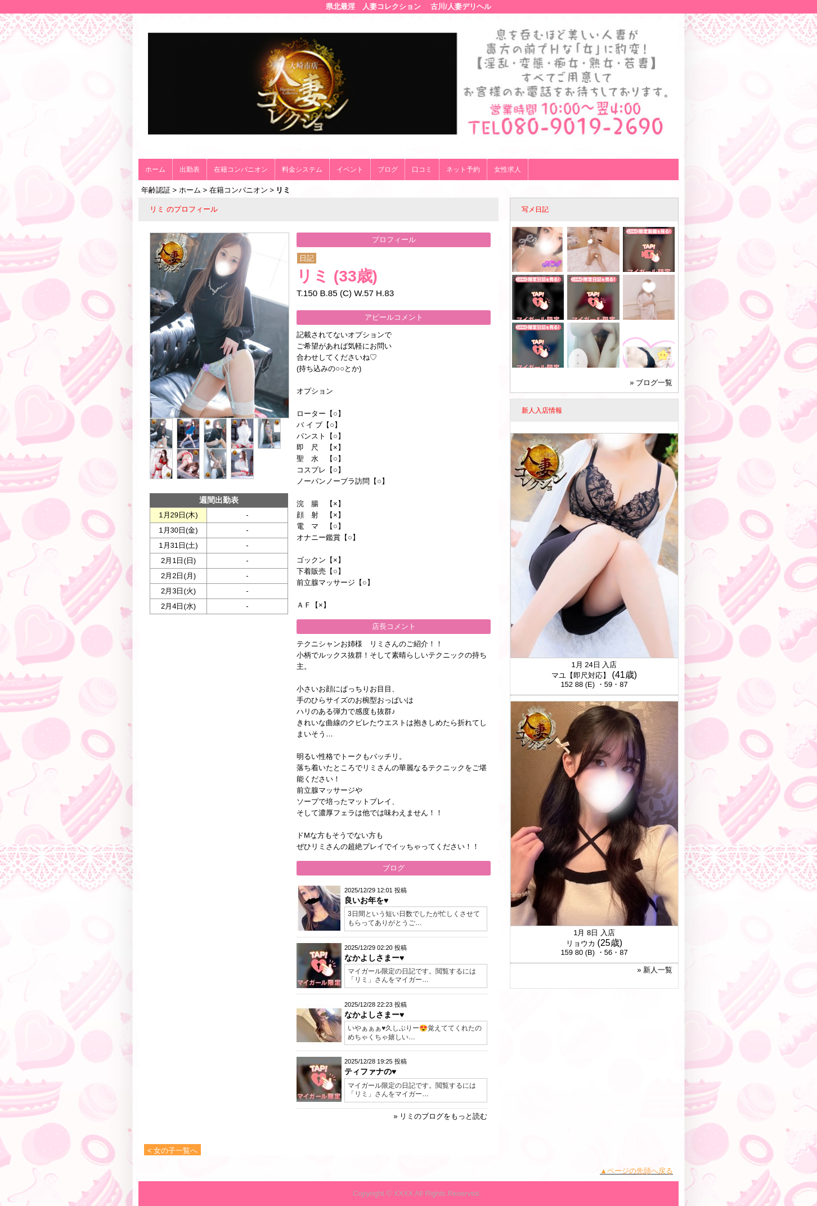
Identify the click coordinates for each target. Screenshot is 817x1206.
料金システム (302, 169)
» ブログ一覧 (651, 382)
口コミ (422, 169)
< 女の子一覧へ (172, 1150)
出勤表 (189, 169)
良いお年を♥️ (366, 900)
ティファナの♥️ (370, 1071)
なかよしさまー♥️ (374, 957)
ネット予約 (463, 169)
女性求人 (507, 169)
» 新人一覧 (654, 970)
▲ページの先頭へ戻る (636, 1171)
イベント (349, 169)
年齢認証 (155, 190)
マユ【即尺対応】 (580, 675)
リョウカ (580, 943)
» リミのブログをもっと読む (440, 1116)
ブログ (388, 169)
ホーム (155, 169)
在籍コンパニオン (241, 169)
